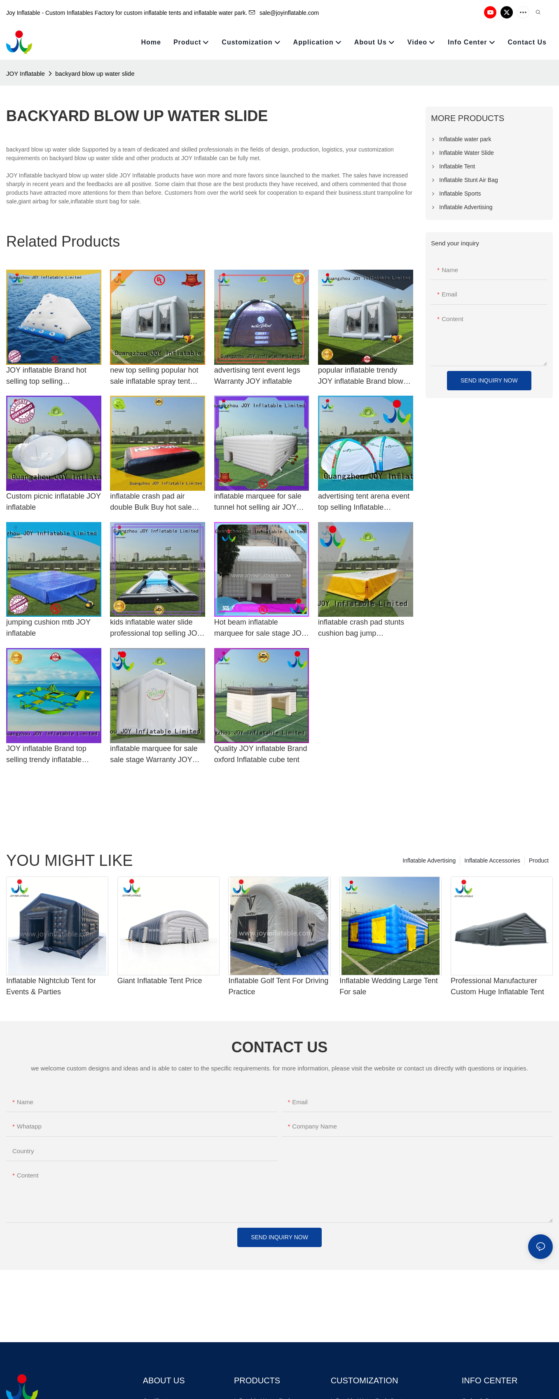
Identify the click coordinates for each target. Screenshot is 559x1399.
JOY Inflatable (25, 73)
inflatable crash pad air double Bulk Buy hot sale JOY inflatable (151, 502)
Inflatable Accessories (492, 860)
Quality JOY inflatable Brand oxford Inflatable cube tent (260, 754)
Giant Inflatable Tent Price (159, 981)
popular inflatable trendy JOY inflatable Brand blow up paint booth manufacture (363, 376)
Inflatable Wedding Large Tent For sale (388, 986)
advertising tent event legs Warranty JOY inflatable (257, 375)
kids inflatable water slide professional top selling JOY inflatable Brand (156, 628)
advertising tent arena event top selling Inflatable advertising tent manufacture (365, 502)
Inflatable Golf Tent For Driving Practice (278, 986)
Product (539, 860)
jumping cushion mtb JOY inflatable (48, 627)
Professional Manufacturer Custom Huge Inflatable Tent (497, 986)
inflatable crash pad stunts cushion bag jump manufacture (361, 628)
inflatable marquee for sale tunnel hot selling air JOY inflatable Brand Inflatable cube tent (258, 502)
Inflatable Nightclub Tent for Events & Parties (51, 986)
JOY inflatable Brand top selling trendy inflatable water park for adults (46, 754)
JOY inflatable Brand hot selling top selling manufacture (46, 376)
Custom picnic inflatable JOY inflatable (53, 501)
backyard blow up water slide (95, 73)
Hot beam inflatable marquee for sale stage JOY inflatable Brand (260, 628)
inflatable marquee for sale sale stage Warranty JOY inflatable (153, 754)
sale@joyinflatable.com (284, 12)
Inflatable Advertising (429, 860)
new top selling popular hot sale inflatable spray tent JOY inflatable (154, 376)
